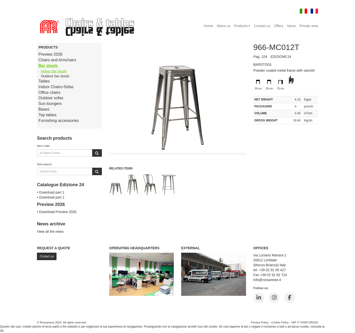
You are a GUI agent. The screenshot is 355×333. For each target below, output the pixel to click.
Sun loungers (50, 103)
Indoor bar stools (54, 71)
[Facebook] (289, 297)
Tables (44, 81)
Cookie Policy (280, 322)
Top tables (47, 115)
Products (242, 26)
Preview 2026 (50, 54)
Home (208, 26)
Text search (44, 164)
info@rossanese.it (267, 280)
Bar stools (48, 66)
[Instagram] (274, 297)
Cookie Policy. (334, 326)
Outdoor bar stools (55, 76)
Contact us (262, 26)
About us (223, 26)
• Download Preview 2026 (56, 212)
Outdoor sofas (50, 98)
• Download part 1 (50, 192)
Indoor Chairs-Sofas (55, 87)
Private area (309, 26)
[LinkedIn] (258, 297)
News (291, 26)
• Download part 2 (50, 197)
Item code (43, 145)
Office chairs (49, 92)
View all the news (50, 231)
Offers (279, 26)
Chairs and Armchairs (57, 60)
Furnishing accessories (58, 120)
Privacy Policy (260, 322)
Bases (43, 109)
